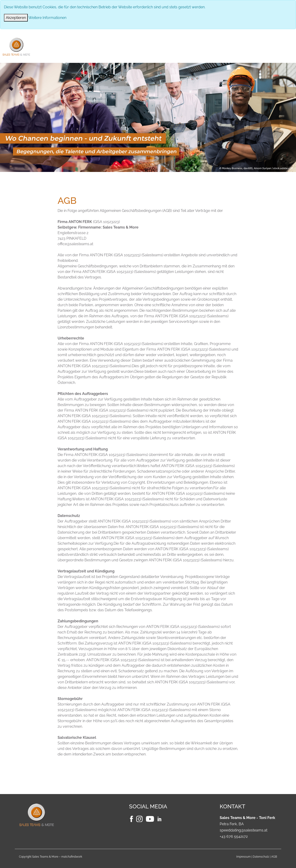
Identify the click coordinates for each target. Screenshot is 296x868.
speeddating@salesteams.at (243, 830)
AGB (274, 856)
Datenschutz (261, 856)
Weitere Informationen (47, 17)
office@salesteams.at (75, 244)
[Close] (16, 17)
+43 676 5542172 (234, 836)
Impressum (243, 856)
